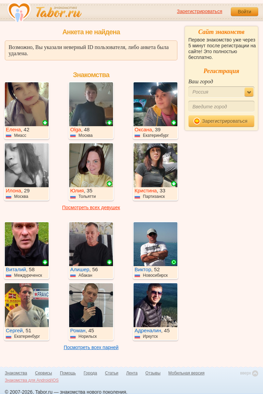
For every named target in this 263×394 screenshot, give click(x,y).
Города (90, 373)
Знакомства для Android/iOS (32, 380)
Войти (244, 11)
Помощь (68, 373)
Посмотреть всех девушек (91, 207)
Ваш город (200, 81)
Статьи (111, 373)
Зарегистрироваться (199, 11)
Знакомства (16, 373)
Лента (131, 373)
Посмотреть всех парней (91, 347)
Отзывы (153, 373)
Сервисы (43, 373)
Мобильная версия (186, 373)
